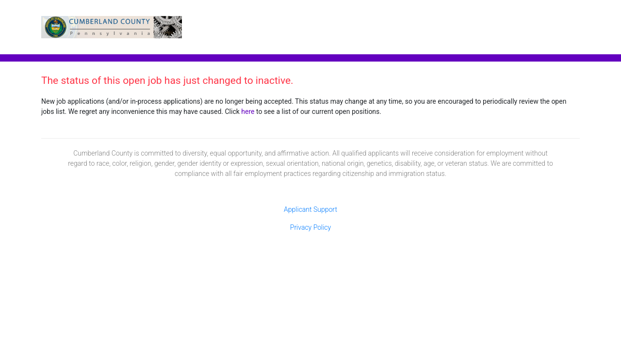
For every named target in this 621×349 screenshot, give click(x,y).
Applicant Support (310, 209)
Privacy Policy (310, 227)
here (247, 111)
